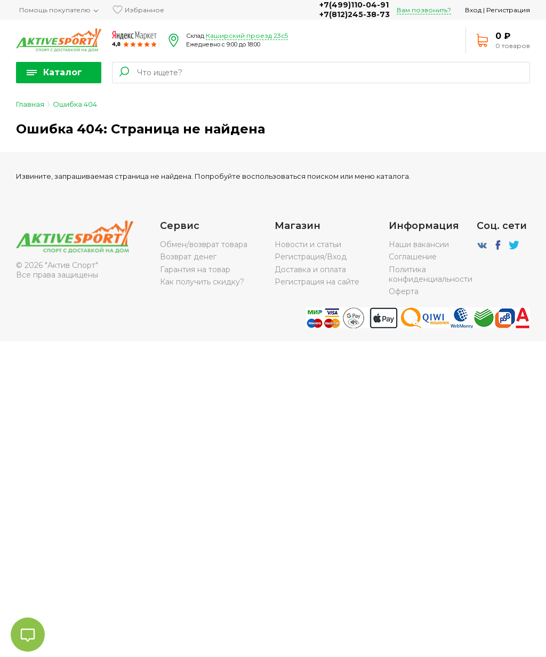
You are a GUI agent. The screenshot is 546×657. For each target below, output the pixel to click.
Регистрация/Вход (311, 257)
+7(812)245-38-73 (354, 14)
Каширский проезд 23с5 (247, 35)
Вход (473, 10)
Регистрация (508, 10)
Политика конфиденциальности (430, 274)
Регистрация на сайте (317, 282)
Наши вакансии (419, 244)
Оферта (404, 291)
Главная (30, 104)
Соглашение (413, 257)
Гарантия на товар (195, 269)
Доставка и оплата (310, 269)
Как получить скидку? (202, 282)
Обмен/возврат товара (203, 244)
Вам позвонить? (424, 10)
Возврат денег (188, 257)
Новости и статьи (308, 244)
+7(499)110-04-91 (354, 5)
